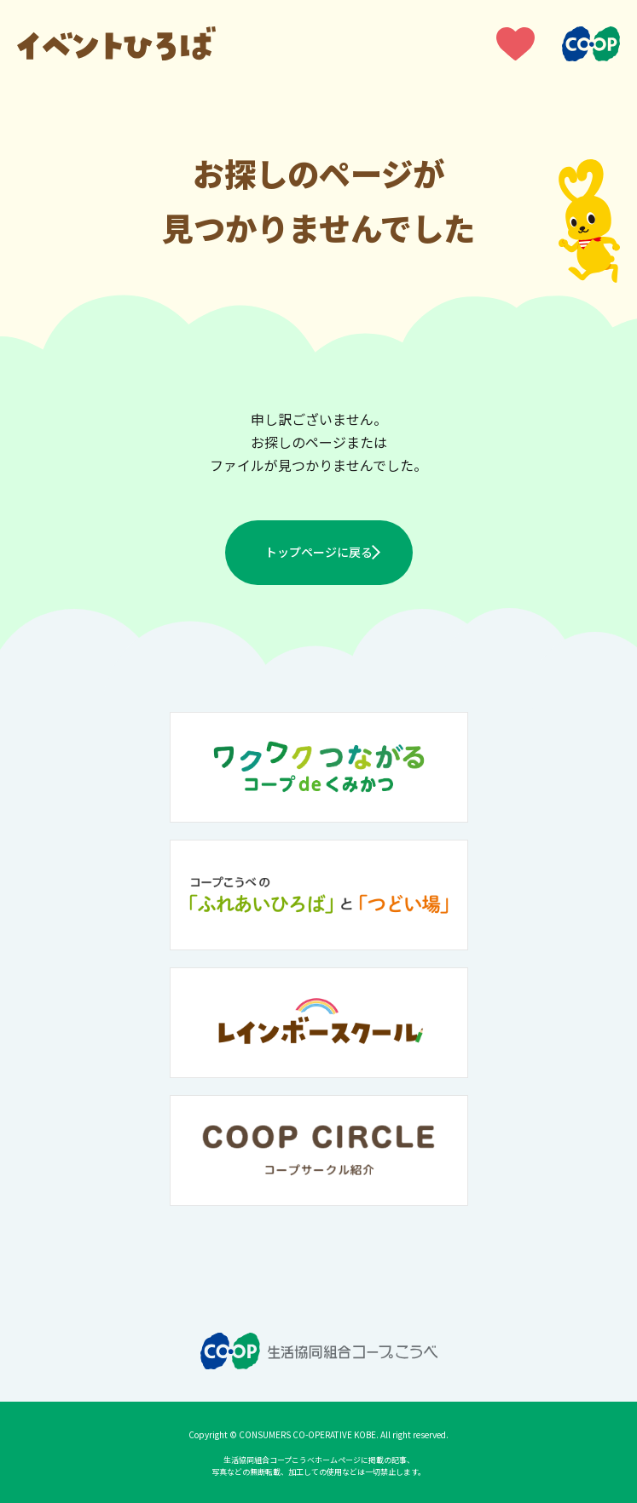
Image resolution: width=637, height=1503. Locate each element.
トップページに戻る (319, 551)
